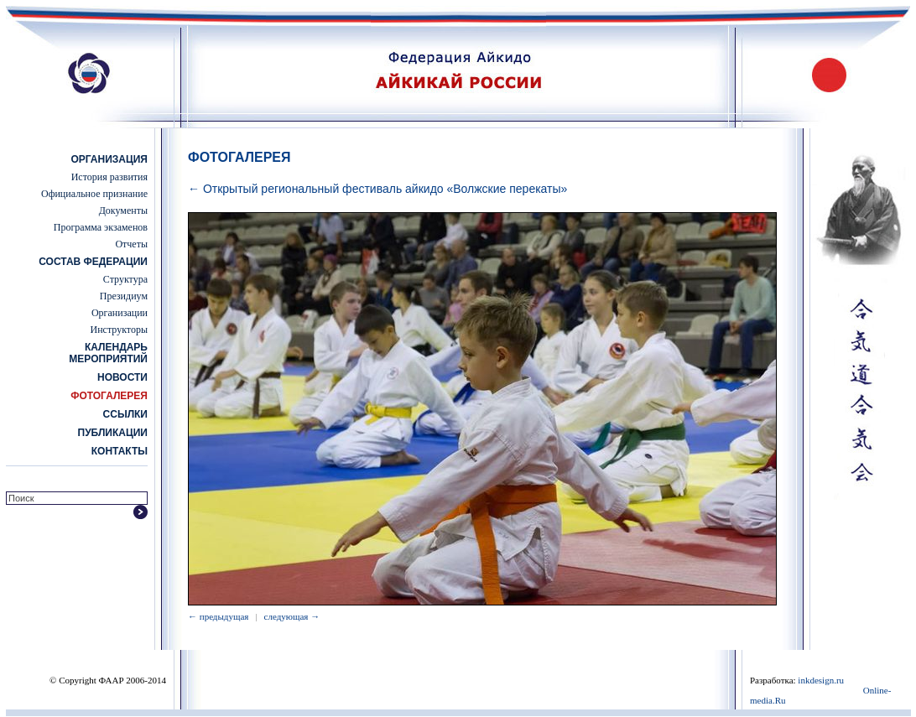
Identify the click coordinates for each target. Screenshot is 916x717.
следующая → (292, 616)
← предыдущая (218, 616)
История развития (109, 177)
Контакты (119, 451)
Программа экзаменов (101, 227)
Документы (123, 210)
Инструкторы (119, 329)
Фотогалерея (109, 396)
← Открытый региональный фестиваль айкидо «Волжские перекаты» (377, 188)
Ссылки (125, 414)
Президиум (124, 296)
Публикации (113, 433)
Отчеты (131, 244)
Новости (122, 377)
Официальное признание (94, 194)
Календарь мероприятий (108, 353)
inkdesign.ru (821, 680)
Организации (119, 313)
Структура (125, 279)
